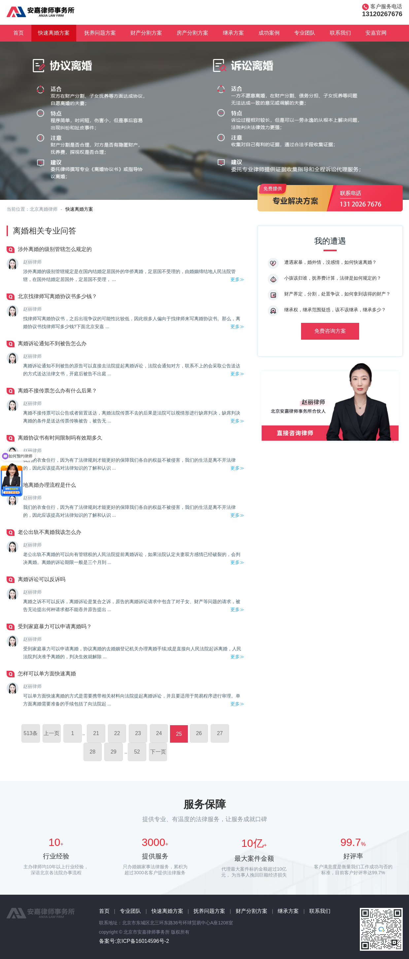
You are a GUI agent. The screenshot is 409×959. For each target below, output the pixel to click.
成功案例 (269, 33)
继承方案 (233, 33)
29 (114, 752)
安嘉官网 (376, 33)
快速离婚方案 (54, 33)
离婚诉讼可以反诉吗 (41, 579)
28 (92, 752)
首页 (18, 33)
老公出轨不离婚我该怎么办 (49, 532)
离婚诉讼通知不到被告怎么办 (52, 343)
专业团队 (304, 33)
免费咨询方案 (330, 331)
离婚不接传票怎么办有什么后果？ (57, 390)
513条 (31, 733)
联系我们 (340, 33)
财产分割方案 (146, 33)
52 (137, 752)
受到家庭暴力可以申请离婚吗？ (55, 626)
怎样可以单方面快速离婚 (47, 673)
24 (159, 733)
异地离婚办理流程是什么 (47, 485)
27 (220, 733)
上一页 (51, 733)
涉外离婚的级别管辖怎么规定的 (55, 249)
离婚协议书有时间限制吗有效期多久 (60, 438)
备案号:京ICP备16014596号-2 (134, 941)
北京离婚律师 (43, 209)
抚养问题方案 (100, 33)
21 (96, 733)
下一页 (158, 752)
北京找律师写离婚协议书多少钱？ (57, 296)
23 (138, 733)
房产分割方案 (192, 33)
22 (117, 733)
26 (199, 733)
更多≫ (237, 279)
